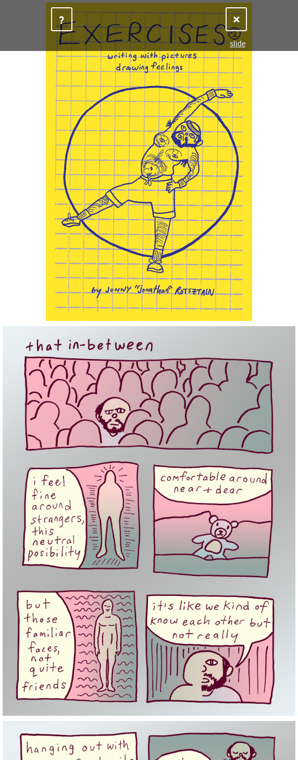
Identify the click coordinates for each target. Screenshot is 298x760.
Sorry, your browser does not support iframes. (149, 380)
